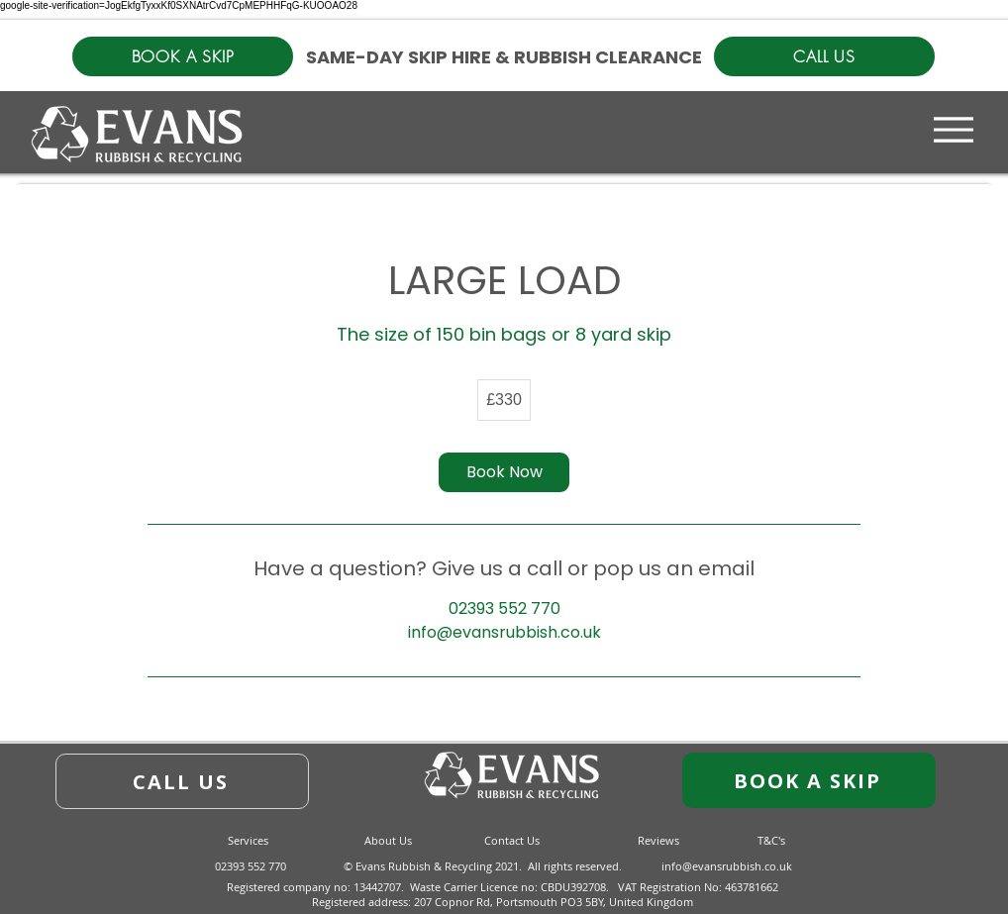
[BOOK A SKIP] (182, 56)
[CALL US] (824, 56)
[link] (504, 472)
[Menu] (953, 129)
